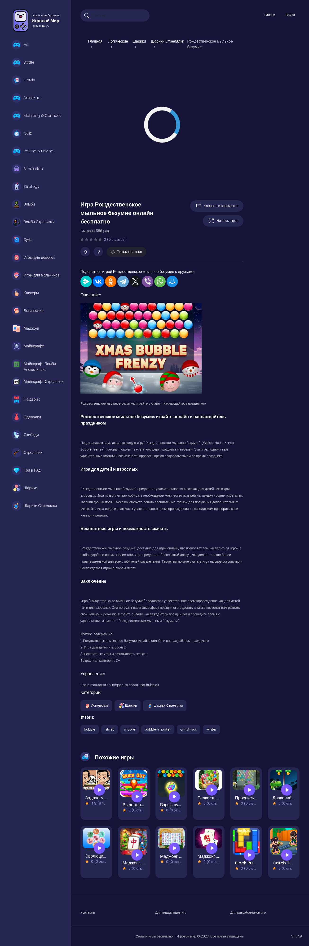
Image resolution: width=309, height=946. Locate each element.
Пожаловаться (126, 251)
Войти (290, 15)
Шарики (24, 488)
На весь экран (223, 221)
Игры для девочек (33, 257)
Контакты (87, 912)
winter (211, 729)
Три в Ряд (26, 470)
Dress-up (26, 98)
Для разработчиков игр (248, 912)
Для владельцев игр (170, 912)
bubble (89, 729)
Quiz (22, 133)
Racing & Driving (32, 151)
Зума (22, 240)
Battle (23, 62)
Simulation (27, 169)
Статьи (269, 15)
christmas (188, 729)
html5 (110, 729)
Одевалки (26, 417)
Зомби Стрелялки (33, 222)
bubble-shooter (158, 729)
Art (20, 44)
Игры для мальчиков (35, 275)
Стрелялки (27, 452)
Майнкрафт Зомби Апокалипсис (34, 365)
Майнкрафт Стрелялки (38, 381)
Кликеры (25, 293)
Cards (23, 80)
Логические (28, 310)
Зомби (23, 204)
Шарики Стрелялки (34, 506)
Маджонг (25, 328)
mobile (129, 729)
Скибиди (25, 435)
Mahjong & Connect (36, 115)
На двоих (26, 399)
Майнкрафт (28, 346)
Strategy (26, 186)
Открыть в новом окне (216, 206)
